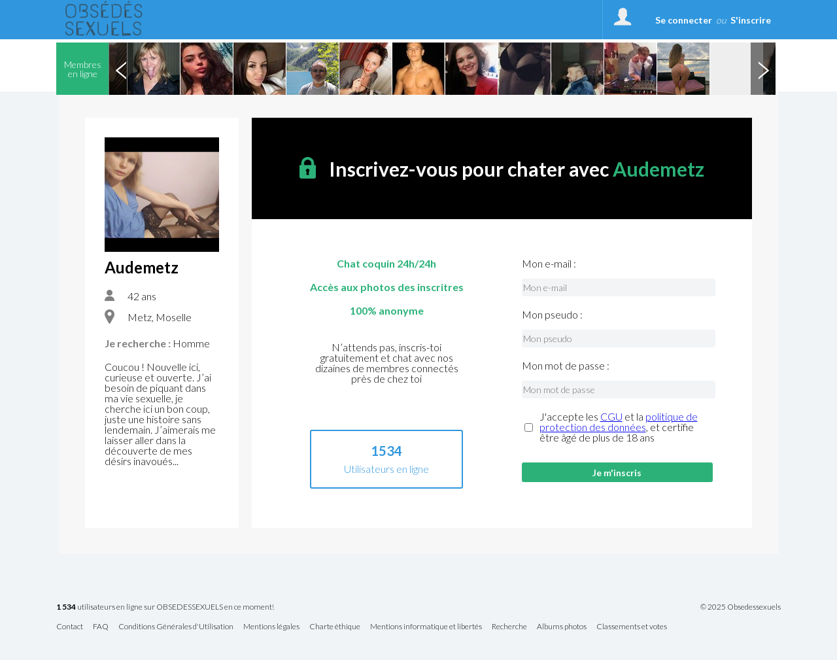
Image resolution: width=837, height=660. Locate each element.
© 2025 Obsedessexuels (740, 607)
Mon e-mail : (549, 263)
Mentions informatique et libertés (426, 627)
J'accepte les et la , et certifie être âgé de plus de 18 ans (618, 427)
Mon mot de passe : (565, 365)
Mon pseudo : (552, 314)
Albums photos (562, 627)
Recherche (509, 627)
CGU (611, 416)
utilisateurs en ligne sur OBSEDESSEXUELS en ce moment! (165, 607)
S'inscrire (750, 20)
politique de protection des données (618, 421)
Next (763, 69)
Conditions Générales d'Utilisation (175, 627)
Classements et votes (631, 627)
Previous (121, 69)
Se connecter (683, 20)
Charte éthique (334, 627)
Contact (69, 627)
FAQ (101, 627)
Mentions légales (271, 627)
